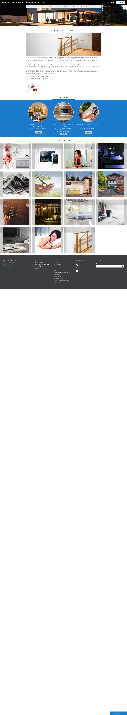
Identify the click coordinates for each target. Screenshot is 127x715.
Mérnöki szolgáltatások (62, 6)
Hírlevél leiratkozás (99, 268)
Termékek (72, 6)
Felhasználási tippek (58, 282)
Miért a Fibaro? (57, 276)
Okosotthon (50, 6)
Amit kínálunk (57, 262)
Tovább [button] (44, 2)
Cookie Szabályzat (6, 266)
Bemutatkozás (41, 6)
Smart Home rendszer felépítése (61, 280)
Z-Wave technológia (58, 278)
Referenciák (80, 6)
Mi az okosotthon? (58, 264)
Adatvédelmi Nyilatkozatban (104, 263)
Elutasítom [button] (112, 2)
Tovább (38, 132)
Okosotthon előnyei (58, 266)
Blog (85, 6)
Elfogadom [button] (120, 2)
